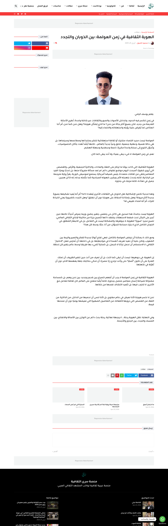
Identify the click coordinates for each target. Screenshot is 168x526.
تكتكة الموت (136, 524)
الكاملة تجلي (136, 503)
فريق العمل (42, 6)
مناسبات (57, 6)
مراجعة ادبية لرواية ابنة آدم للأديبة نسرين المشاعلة (104, 406)
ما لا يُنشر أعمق (148, 405)
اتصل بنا (101, 14)
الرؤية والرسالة (139, 14)
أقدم (56, 451)
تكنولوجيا (111, 6)
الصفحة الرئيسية (147, 32)
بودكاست (97, 6)
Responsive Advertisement (84, 23)
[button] (22, 6)
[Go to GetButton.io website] (162, 523)
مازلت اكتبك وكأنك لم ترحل (131, 513)
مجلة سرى (82, 6)
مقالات (69, 6)
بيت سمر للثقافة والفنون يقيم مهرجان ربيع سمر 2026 (31, 504)
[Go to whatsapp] (162, 519)
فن (122, 6)
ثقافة (131, 6)
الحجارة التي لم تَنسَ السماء (74, 405)
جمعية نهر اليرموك (25, 6)
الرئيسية (141, 6)
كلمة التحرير (150, 14)
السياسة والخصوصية (126, 14)
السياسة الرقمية (111, 14)
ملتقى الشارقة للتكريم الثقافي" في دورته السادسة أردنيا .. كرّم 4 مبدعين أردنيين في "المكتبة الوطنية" (30, 515)
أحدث (151, 451)
